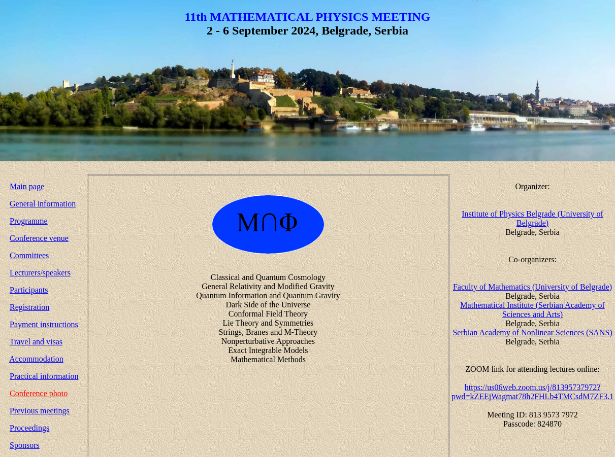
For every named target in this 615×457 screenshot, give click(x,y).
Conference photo (39, 393)
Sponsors (25, 445)
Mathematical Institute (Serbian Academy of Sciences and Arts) (532, 310)
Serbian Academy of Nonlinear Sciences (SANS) (532, 332)
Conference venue (39, 238)
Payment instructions (44, 324)
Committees (29, 255)
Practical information (44, 376)
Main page (27, 186)
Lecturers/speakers (40, 272)
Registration (29, 307)
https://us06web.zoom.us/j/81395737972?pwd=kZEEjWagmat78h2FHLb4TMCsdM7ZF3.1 (532, 392)
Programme (29, 221)
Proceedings (29, 428)
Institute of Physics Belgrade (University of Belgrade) (532, 218)
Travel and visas (36, 341)
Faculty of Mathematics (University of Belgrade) (532, 287)
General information (43, 203)
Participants (29, 290)
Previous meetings (40, 410)
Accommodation (36, 359)
